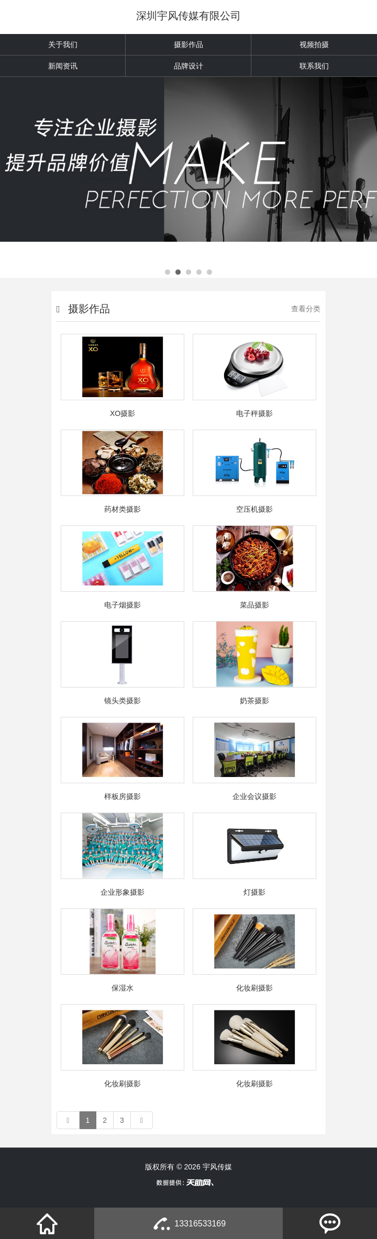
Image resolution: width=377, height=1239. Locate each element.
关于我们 (62, 44)
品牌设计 (188, 66)
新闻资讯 (62, 66)
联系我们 (314, 66)
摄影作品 (188, 44)
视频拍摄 (314, 44)
